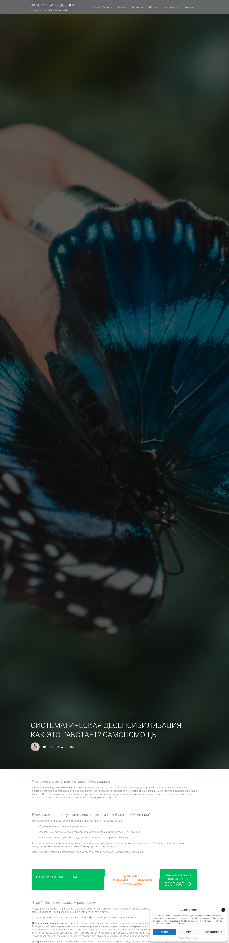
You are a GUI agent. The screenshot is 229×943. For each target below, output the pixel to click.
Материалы (171, 7)
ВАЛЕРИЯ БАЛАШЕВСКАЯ (53, 5)
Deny (188, 932)
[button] (223, 909)
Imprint (196, 938)
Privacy (182, 938)
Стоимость (137, 7)
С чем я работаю (102, 7)
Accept (164, 932)
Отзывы (122, 7)
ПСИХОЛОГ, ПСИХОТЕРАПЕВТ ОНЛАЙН (49, 10)
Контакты (189, 7)
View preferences (213, 932)
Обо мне (153, 7)
